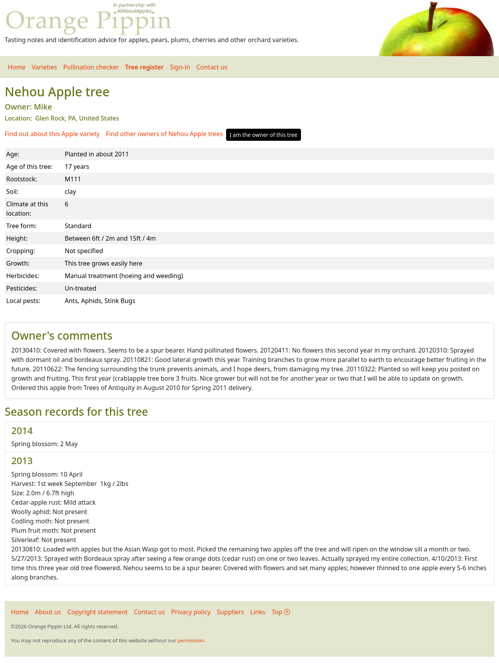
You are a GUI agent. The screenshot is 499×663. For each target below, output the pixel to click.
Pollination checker (91, 67)
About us (48, 612)
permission (190, 640)
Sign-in (180, 67)
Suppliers (230, 612)
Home (17, 67)
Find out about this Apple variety (52, 133)
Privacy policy (191, 612)
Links (257, 612)
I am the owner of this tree (263, 134)
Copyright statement (97, 612)
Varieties (44, 67)
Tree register (144, 67)
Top (281, 612)
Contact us (212, 67)
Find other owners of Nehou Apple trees (164, 133)
